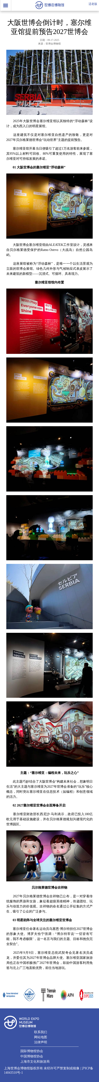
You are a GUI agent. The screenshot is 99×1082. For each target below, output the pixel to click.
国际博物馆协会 (31, 1051)
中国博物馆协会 (31, 1056)
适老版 (93, 3)
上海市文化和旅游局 (35, 1061)
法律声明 (40, 1042)
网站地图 (40, 1037)
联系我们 (40, 1032)
